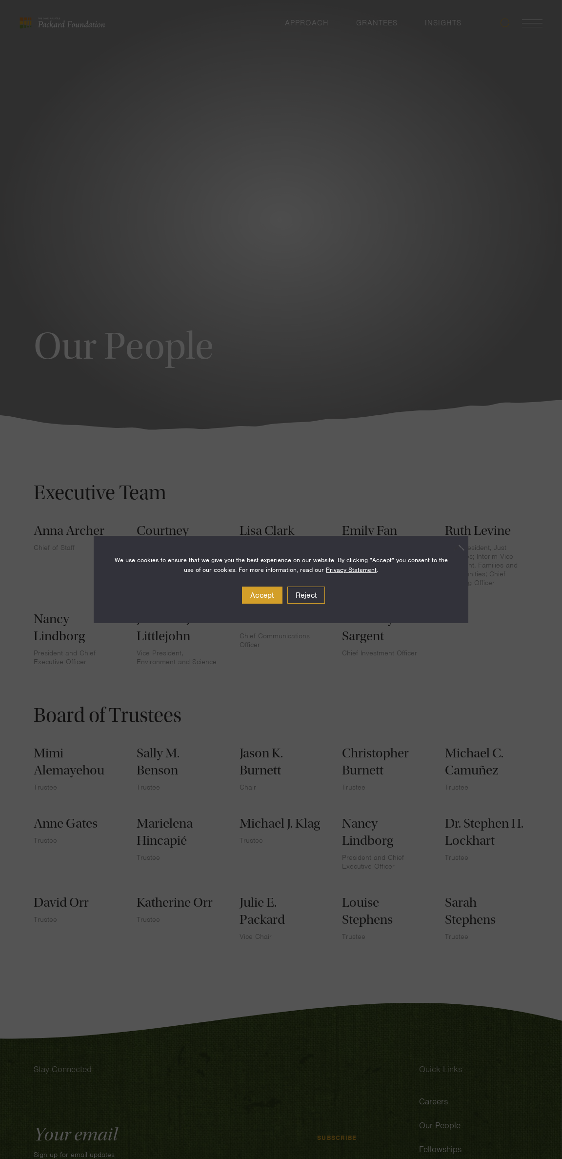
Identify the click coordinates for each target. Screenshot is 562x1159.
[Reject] (456, 547)
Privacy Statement (351, 570)
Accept (262, 595)
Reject (306, 595)
